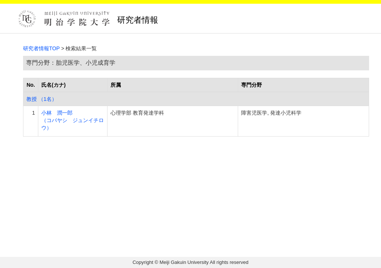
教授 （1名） (41, 99)
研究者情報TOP (41, 48)
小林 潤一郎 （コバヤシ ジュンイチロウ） (72, 120)
